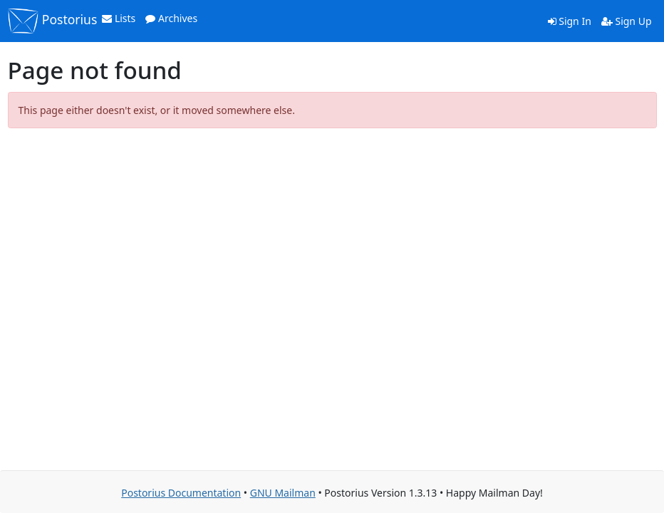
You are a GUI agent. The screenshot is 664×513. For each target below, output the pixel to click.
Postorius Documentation (181, 492)
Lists (118, 18)
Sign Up (626, 21)
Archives (171, 18)
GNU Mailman (283, 492)
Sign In (569, 21)
